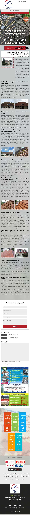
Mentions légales (15, 508)
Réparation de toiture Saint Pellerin (11, 476)
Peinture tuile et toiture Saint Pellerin (16, 476)
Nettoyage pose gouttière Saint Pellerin (22, 476)
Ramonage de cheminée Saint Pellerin (5, 476)
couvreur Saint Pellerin (27, 475)
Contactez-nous (15, 511)
